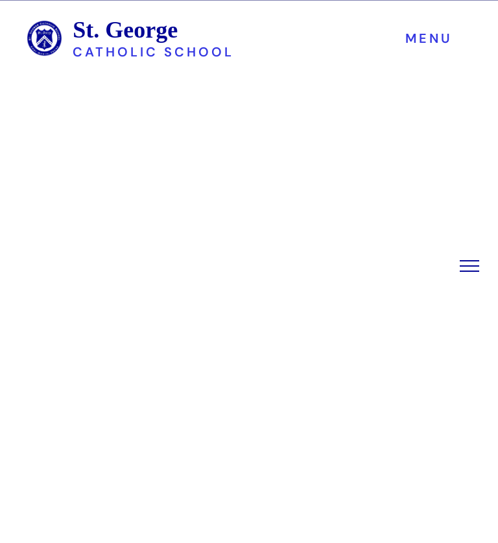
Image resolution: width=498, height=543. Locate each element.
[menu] (469, 266)
